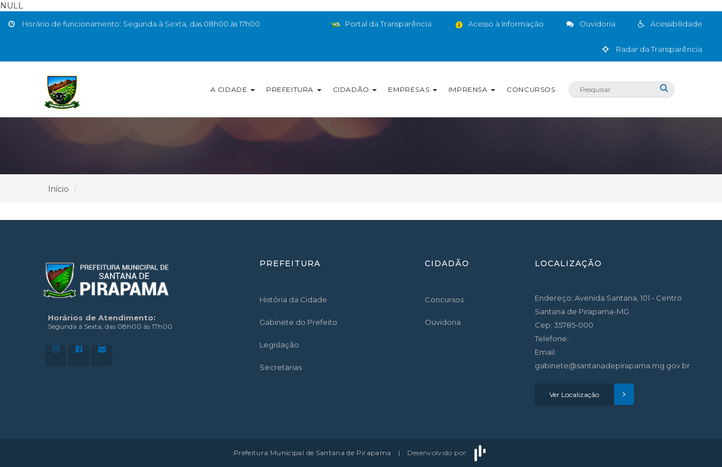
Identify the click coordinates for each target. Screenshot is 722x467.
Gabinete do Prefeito (298, 322)
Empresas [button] (412, 89)
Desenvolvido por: (447, 452)
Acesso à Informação (499, 23)
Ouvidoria (443, 322)
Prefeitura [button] (294, 89)
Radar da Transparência (652, 49)
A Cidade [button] (232, 89)
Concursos (531, 89)
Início (58, 189)
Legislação (279, 344)
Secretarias (280, 367)
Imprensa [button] (471, 89)
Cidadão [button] (355, 89)
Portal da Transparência (381, 23)
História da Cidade (293, 299)
